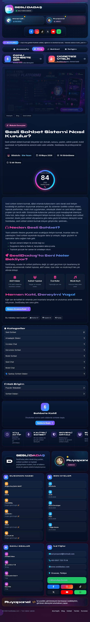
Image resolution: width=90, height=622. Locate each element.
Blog (63, 611)
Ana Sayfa (55, 611)
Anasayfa (9, 115)
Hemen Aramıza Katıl (18, 309)
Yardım (76, 611)
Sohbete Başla (45, 423)
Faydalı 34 (47, 318)
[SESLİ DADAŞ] (9, 9)
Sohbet (69, 611)
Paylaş (58, 318)
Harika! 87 (34, 318)
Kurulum (84, 611)
